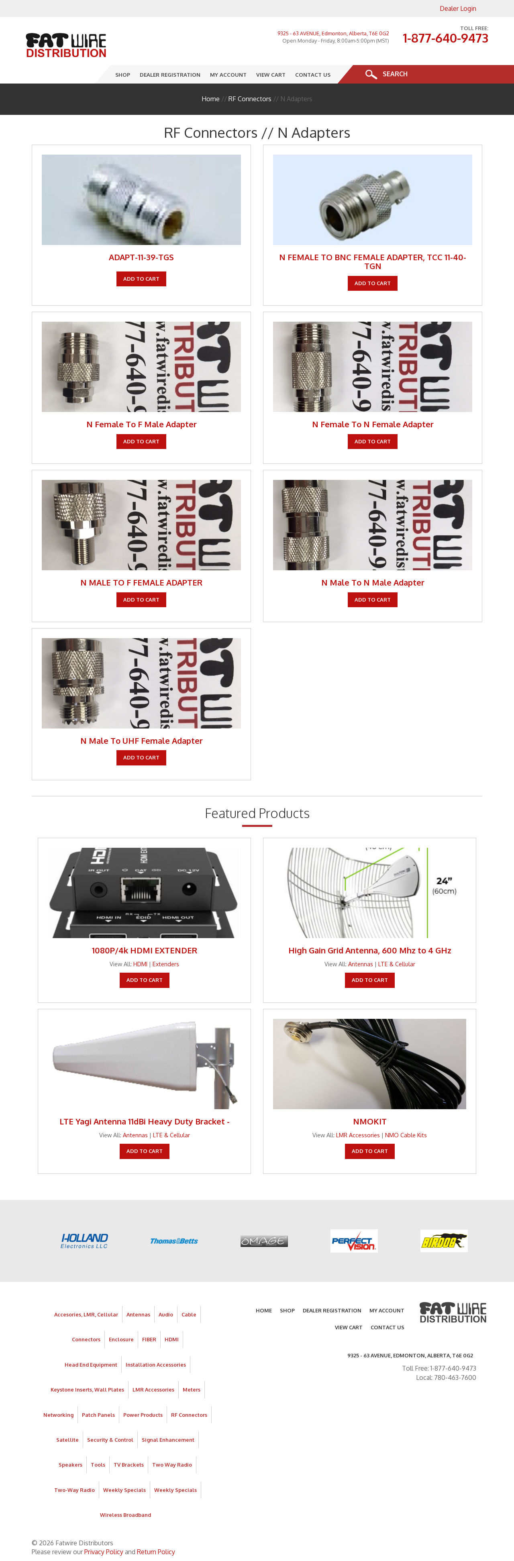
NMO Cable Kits (406, 1135)
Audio (166, 1314)
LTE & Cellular (396, 963)
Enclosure (121, 1339)
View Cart (271, 74)
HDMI (140, 963)
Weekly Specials (124, 1490)
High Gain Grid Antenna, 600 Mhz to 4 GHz (369, 950)
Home (211, 99)
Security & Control (110, 1440)
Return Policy (156, 1552)
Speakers (70, 1464)
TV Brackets (129, 1464)
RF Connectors (249, 99)
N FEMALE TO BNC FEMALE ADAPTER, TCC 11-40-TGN (372, 261)
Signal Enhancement (168, 1440)
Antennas (360, 963)
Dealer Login (458, 8)
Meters (191, 1389)
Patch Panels (98, 1415)
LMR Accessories (358, 1135)
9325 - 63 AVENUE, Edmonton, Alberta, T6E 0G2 (333, 33)
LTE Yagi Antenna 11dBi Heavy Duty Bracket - (144, 1121)
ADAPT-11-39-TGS (141, 257)
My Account (228, 74)
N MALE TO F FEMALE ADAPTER (141, 582)
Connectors (86, 1339)
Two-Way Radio (74, 1490)
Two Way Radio (172, 1464)
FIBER (149, 1339)
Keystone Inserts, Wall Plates (87, 1389)
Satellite (67, 1440)
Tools (98, 1464)
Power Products (143, 1415)
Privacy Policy (103, 1552)
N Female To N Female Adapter (373, 424)
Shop (123, 74)
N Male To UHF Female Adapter (141, 740)
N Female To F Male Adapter (141, 424)
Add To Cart (141, 278)
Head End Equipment (91, 1364)
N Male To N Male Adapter (372, 582)
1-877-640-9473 (445, 37)
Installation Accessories (156, 1364)
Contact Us (313, 74)
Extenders (166, 963)
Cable (189, 1314)
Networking (58, 1415)
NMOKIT (370, 1121)
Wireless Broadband (125, 1515)
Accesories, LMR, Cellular (86, 1314)
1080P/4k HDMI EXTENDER (144, 950)
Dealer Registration (170, 74)
